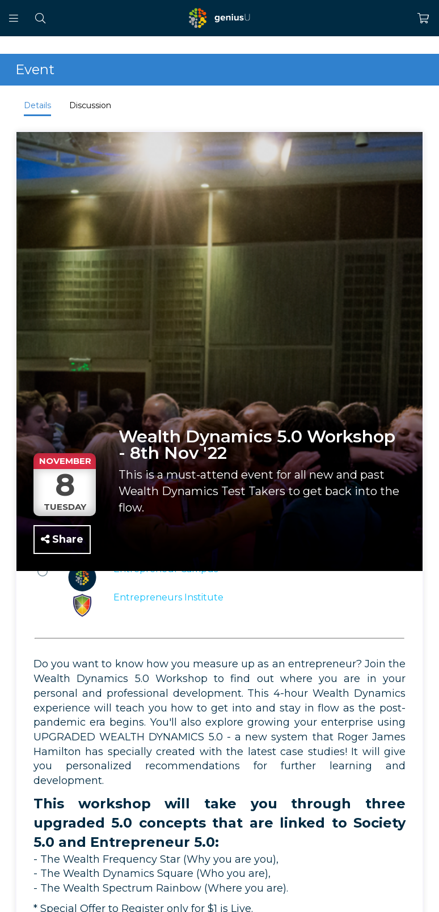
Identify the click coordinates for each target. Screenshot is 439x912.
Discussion (90, 105)
